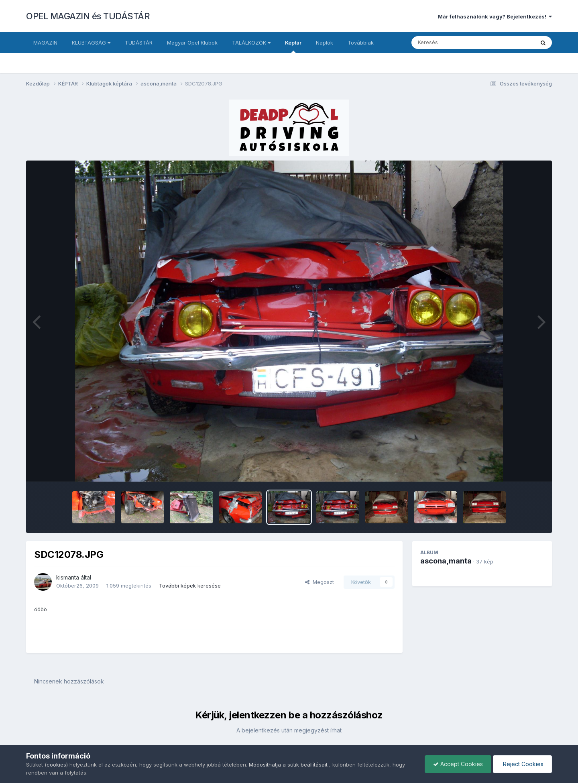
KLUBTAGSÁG (91, 42)
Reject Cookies (522, 764)
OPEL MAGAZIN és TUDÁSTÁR (88, 16)
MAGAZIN (45, 42)
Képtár (293, 46)
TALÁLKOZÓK (251, 42)
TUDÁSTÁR (139, 42)
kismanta (67, 577)
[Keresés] (450, 42)
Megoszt (319, 582)
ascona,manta (446, 561)
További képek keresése (190, 585)
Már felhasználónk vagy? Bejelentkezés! (495, 16)
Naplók (324, 42)
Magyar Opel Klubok (192, 42)
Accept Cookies (458, 764)
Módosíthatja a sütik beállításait (288, 764)
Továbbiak (361, 42)
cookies (56, 764)
